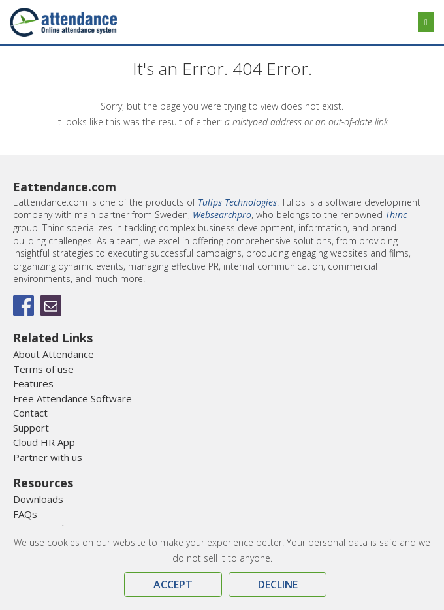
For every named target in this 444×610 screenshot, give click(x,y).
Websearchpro (222, 214)
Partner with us (47, 457)
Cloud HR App (44, 442)
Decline (278, 584)
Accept (173, 584)
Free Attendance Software (72, 398)
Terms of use (43, 369)
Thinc (396, 214)
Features (33, 383)
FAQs (25, 514)
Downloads (38, 499)
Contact (30, 412)
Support (31, 427)
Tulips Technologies (237, 202)
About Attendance (53, 354)
